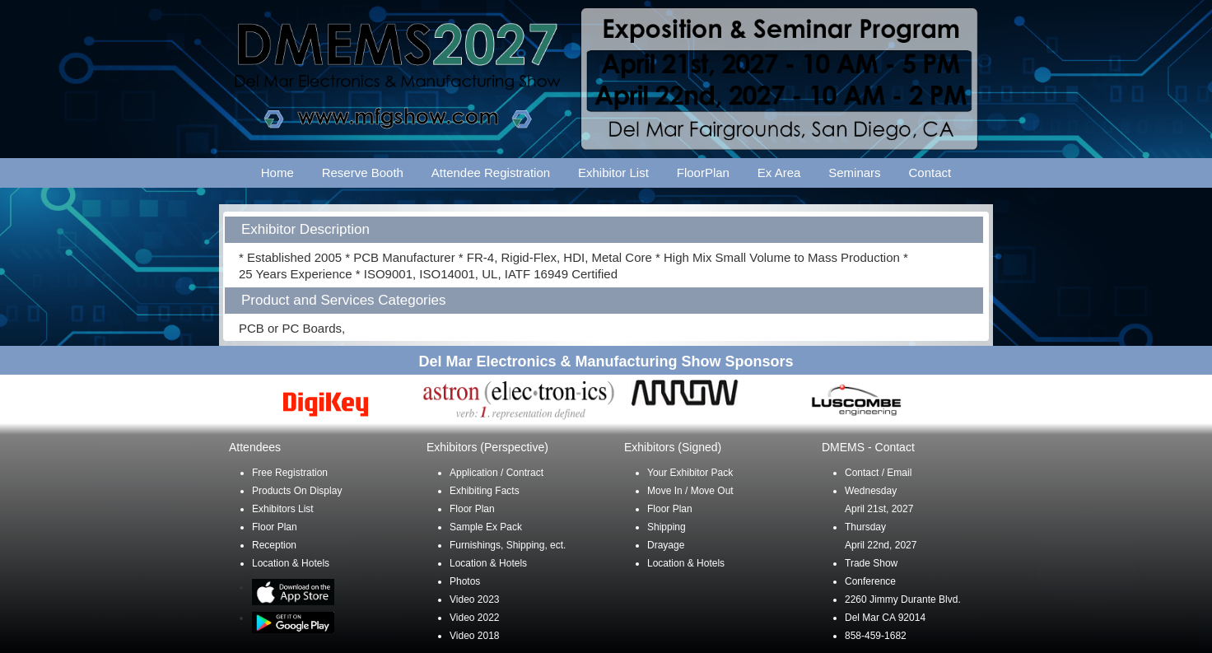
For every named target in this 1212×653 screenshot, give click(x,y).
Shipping (666, 527)
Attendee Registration (490, 173)
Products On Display (297, 491)
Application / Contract (496, 472)
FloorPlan (703, 173)
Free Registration (290, 472)
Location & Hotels (290, 563)
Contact (930, 173)
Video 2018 (475, 635)
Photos (465, 581)
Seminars (854, 173)
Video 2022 (475, 617)
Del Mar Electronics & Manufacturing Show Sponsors (605, 361)
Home (277, 173)
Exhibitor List (613, 173)
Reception (274, 545)
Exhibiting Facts (485, 491)
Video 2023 (475, 599)
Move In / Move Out (690, 491)
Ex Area (779, 173)
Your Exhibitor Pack (690, 472)
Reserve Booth (362, 173)
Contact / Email (878, 472)
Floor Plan (274, 527)
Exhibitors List (283, 509)
